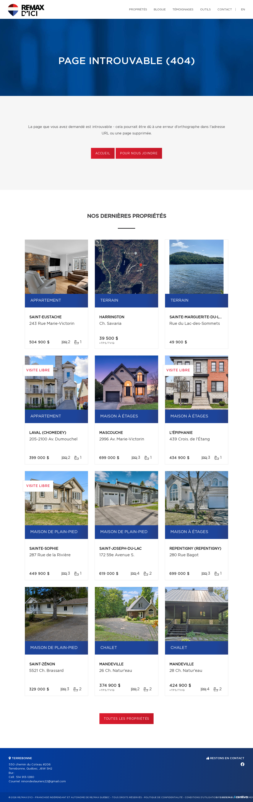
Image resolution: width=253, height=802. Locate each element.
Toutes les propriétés (126, 718)
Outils (205, 9)
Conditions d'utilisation (201, 797)
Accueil (102, 153)
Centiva (241, 797)
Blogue (160, 9)
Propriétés (138, 9)
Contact (224, 9)
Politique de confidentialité (163, 797)
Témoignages (182, 9)
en (243, 9)
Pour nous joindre (139, 153)
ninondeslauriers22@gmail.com (43, 781)
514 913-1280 (25, 777)
